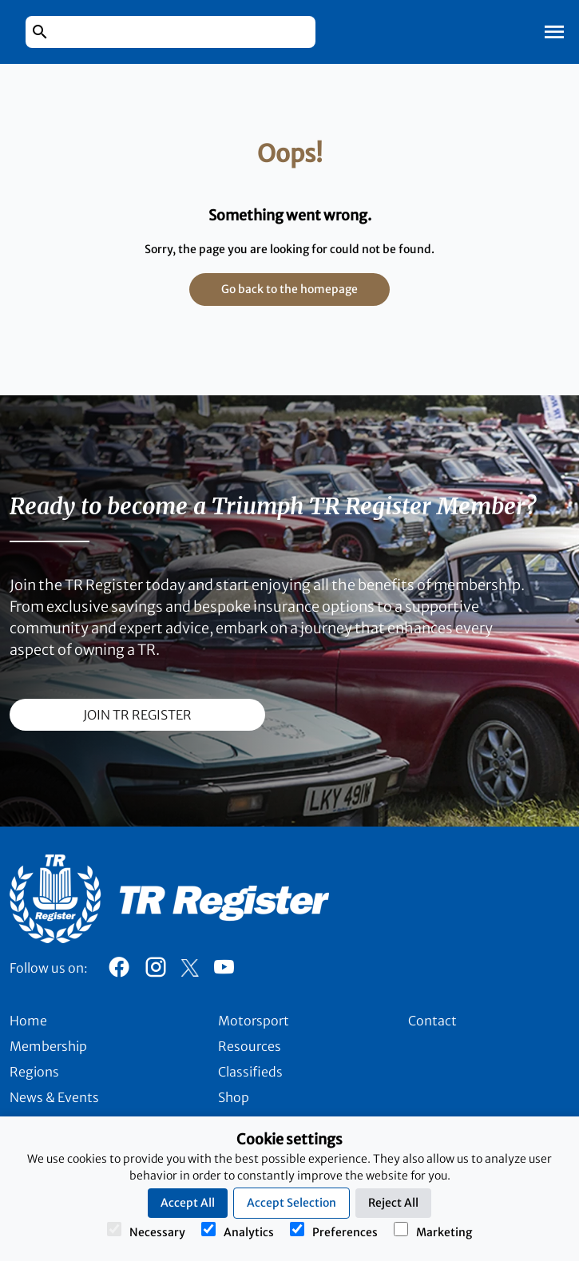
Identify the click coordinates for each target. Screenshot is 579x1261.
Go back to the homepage (289, 289)
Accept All (188, 1203)
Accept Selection (291, 1203)
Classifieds (250, 1072)
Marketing (433, 1230)
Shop (233, 1097)
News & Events (54, 1097)
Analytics (237, 1230)
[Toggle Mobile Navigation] (554, 32)
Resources (249, 1046)
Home (28, 1021)
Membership (48, 1046)
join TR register (137, 715)
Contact (432, 1021)
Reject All (393, 1203)
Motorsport (253, 1021)
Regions (34, 1072)
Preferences (334, 1230)
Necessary (146, 1230)
